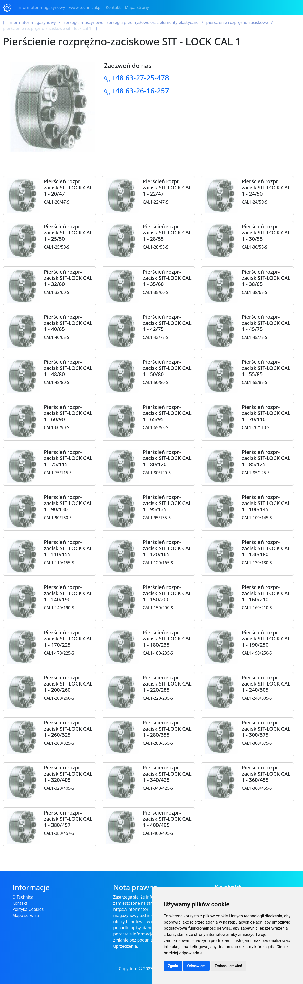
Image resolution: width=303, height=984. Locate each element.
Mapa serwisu (25, 915)
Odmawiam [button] (196, 966)
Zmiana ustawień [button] (228, 966)
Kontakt (113, 7)
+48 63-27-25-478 (140, 77)
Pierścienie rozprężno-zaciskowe (237, 22)
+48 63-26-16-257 (140, 90)
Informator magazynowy (41, 7)
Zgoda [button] (173, 966)
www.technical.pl (85, 7)
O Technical (23, 897)
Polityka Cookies (28, 909)
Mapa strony (137, 7)
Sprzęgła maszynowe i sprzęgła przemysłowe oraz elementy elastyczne (131, 22)
